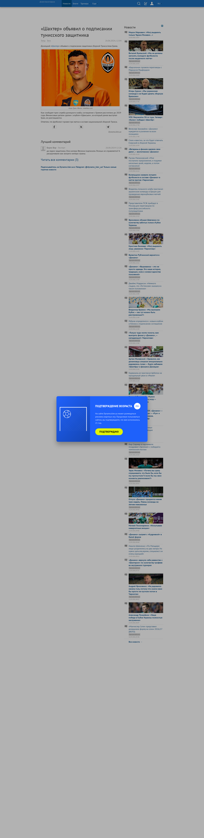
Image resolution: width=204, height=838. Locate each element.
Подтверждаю (109, 431)
